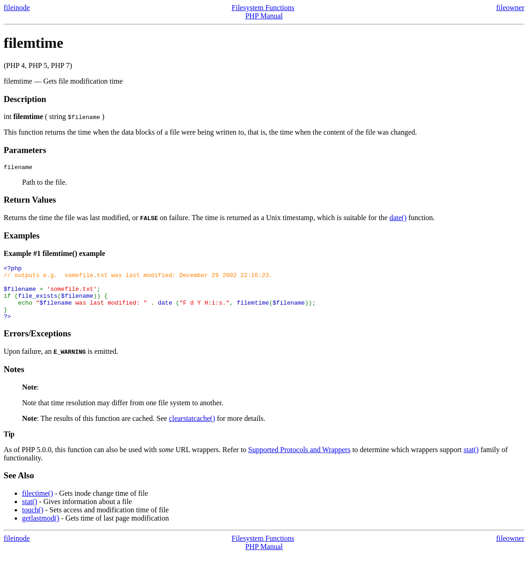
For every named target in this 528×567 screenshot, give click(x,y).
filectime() (37, 506)
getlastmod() (40, 530)
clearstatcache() (192, 431)
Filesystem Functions (263, 7)
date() (397, 219)
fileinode (17, 7)
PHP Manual (264, 16)
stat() (471, 462)
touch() (32, 522)
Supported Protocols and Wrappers (299, 462)
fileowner (510, 7)
